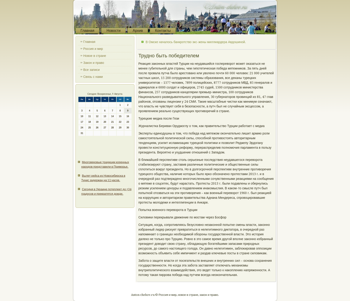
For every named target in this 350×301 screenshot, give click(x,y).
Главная (87, 30)
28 (112, 127)
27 (104, 127)
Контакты (163, 30)
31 (82, 133)
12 (97, 116)
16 (128, 116)
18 (89, 122)
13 (104, 116)
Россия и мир (93, 49)
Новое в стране (94, 56)
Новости (113, 30)
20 (104, 122)
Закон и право (93, 63)
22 (120, 122)
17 (82, 122)
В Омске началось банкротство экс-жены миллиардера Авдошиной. (196, 42)
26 (97, 127)
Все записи (91, 70)
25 (89, 127)
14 (112, 116)
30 (128, 127)
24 (82, 127)
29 (120, 127)
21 (112, 122)
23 (128, 122)
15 (120, 116)
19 (97, 122)
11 (89, 116)
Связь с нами (93, 77)
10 (82, 116)
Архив (138, 30)
